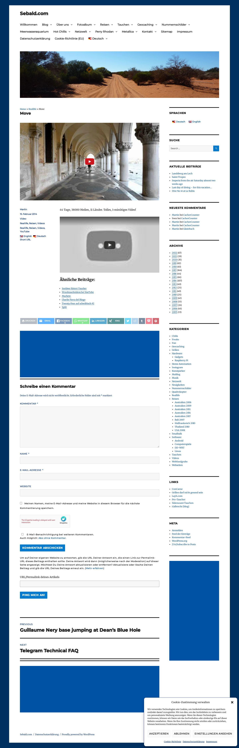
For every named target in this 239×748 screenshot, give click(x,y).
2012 (174, 287)
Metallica (128, 31)
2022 (174, 252)
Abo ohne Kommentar (52, 538)
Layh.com (177, 496)
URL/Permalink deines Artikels (39, 577)
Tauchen (123, 24)
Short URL (25, 239)
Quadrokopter (179, 391)
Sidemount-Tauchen (183, 503)
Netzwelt (81, 31)
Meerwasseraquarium (34, 31)
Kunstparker (178, 371)
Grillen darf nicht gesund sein (187, 492)
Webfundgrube (180, 461)
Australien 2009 (183, 405)
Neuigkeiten (178, 384)
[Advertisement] (90, 354)
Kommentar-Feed (181, 537)
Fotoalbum (84, 24)
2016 (174, 273)
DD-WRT (179, 447)
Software (176, 437)
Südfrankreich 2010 (185, 423)
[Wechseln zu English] (194, 122)
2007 (174, 305)
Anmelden (177, 530)
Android (179, 440)
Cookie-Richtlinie (172, 741)
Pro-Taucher (178, 499)
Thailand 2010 (182, 426)
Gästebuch (188, 228)
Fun (174, 343)
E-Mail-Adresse (31, 470)
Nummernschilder (174, 24)
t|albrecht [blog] (180, 506)
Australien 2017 (183, 416)
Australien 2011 (183, 409)
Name (25, 453)
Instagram (177, 367)
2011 (174, 291)
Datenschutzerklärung (193, 741)
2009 (174, 298)
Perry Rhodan (104, 31)
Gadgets (179, 357)
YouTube (24, 231)
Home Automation (181, 364)
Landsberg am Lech (182, 173)
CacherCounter (191, 215)
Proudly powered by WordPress (78, 734)
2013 (174, 284)
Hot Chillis (60, 31)
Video (23, 218)
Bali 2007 (179, 419)
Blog (45, 24)
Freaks (175, 339)
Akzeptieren (159, 733)
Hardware (177, 353)
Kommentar (29, 403)
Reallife (32, 109)
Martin (23, 209)
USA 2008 (180, 430)
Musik (175, 377)
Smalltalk (177, 433)
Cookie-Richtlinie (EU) (69, 38)
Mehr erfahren (94, 568)
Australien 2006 (183, 402)
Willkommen (28, 24)
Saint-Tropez (179, 177)
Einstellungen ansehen (213, 733)
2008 (174, 301)
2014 (174, 280)
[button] (232, 702)
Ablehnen (181, 733)
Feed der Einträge (181, 534)
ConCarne (177, 489)
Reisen (104, 24)
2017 (174, 270)
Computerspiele (183, 444)
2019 (174, 263)
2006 (174, 308)
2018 (174, 266)
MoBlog (176, 374)
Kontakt (147, 31)
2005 (174, 312)
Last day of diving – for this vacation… (192, 187)
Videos (41, 223)
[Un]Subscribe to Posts (184, 544)
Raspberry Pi (181, 360)
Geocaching (145, 24)
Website (25, 486)
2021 (174, 256)
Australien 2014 (183, 412)
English (28, 236)
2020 (174, 259)
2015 (174, 277)
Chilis (175, 336)
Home (23, 109)
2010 (174, 294)
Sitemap (166, 31)
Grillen (175, 350)
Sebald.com (34, 13)
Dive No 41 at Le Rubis (183, 191)
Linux (178, 451)
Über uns (62, 24)
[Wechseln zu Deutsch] (179, 122)
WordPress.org (179, 540)
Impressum (211, 741)
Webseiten (177, 465)
